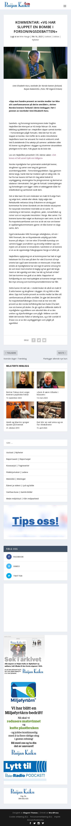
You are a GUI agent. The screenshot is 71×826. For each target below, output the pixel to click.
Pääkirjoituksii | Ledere (17, 472)
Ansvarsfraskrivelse (35, 820)
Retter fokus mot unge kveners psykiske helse (17, 393)
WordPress (54, 813)
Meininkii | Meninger (16, 479)
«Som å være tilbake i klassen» (47, 393)
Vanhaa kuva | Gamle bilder (19, 492)
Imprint (57, 816)
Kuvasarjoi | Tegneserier (17, 465)
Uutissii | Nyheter (14, 452)
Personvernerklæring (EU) (41, 816)
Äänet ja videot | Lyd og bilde (20, 485)
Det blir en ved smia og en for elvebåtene (50, 423)
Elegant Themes (30, 813)
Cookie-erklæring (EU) (18, 816)
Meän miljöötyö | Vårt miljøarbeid (22, 498)
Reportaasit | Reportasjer (18, 459)
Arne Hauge (25, 36)
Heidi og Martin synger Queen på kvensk (17, 423)
